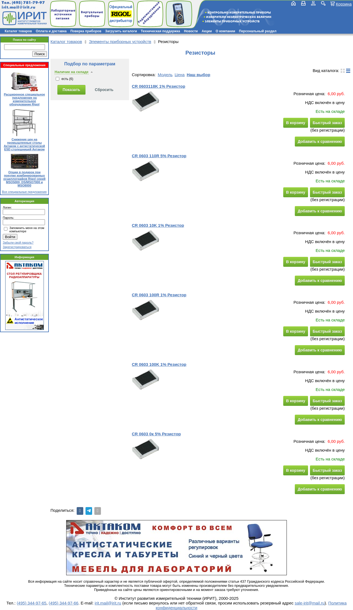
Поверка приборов (85, 31)
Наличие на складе (72, 72)
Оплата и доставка (51, 31)
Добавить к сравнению (320, 141)
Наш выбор (198, 74)
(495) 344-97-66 (64, 603)
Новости (191, 31)
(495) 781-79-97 (28, 3)
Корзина (344, 4)
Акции (207, 31)
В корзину (295, 123)
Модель (165, 74)
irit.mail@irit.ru (19, 7)
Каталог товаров (18, 31)
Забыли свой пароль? (18, 242)
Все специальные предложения (24, 191)
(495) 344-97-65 (32, 603)
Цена (179, 74)
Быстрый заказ (327, 123)
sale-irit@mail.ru (310, 603)
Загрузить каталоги (121, 31)
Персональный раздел (258, 31)
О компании (225, 31)
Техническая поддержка (160, 31)
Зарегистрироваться (17, 247)
